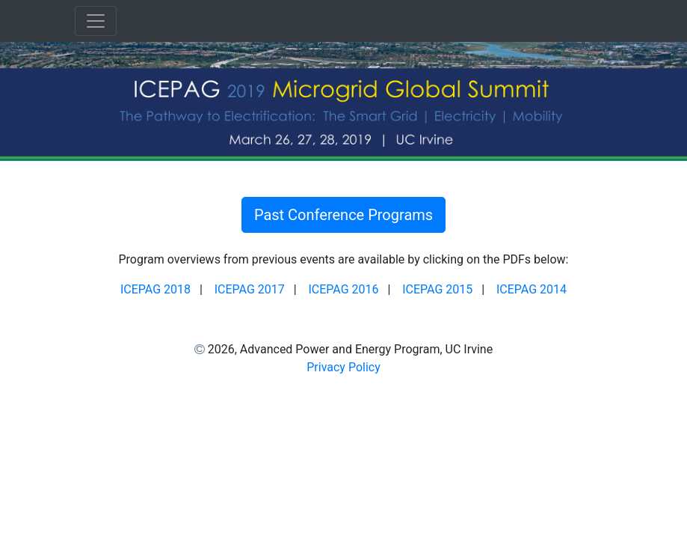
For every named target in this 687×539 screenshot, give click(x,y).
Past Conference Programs (343, 215)
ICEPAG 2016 (343, 289)
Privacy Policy (343, 367)
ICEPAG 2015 (437, 289)
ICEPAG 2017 (250, 289)
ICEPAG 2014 (531, 289)
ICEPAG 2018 (155, 289)
